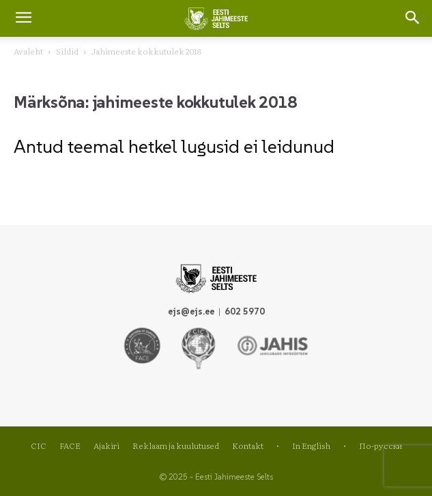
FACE (70, 445)
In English (311, 445)
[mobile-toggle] (23, 18)
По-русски (380, 445)
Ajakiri (106, 445)
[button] (413, 18)
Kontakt (247, 445)
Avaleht (28, 51)
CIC (38, 445)
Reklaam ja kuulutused (175, 445)
